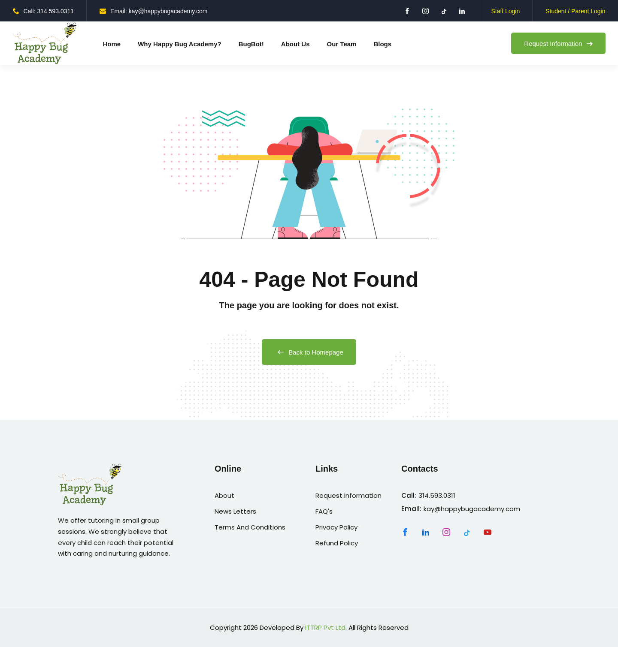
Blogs (382, 44)
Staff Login (505, 11)
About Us (295, 44)
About (224, 495)
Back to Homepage (309, 352)
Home (112, 44)
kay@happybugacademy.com (472, 508)
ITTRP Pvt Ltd (325, 627)
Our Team (342, 44)
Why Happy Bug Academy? (179, 44)
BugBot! (251, 44)
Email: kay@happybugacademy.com (153, 11)
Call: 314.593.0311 (43, 11)
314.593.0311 (436, 495)
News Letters (235, 511)
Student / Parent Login (575, 11)
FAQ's (324, 511)
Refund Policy (336, 543)
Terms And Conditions (250, 527)
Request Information (558, 43)
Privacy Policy (336, 527)
